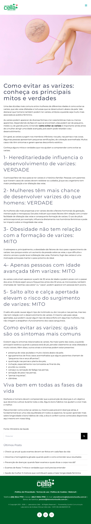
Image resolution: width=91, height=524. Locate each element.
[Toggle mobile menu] (86, 5)
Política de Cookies (58, 492)
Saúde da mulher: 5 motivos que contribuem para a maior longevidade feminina (43, 473)
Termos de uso (42, 492)
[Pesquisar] (42, 436)
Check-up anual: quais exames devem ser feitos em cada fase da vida (37, 452)
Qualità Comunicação (75, 504)
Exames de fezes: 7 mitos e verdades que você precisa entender (35, 468)
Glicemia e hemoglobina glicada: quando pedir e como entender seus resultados (43, 457)
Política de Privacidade (25, 492)
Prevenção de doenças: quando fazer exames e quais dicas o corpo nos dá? (40, 462)
